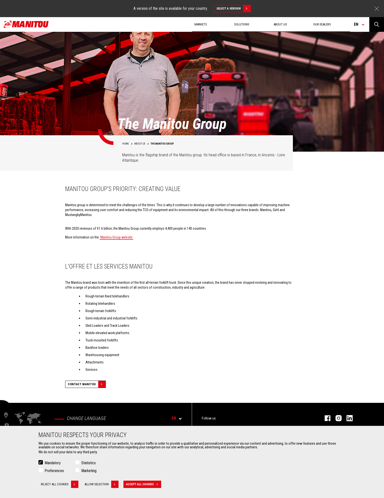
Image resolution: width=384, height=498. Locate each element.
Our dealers (322, 24)
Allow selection (101, 484)
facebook (325, 418)
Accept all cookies (143, 484)
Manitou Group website (116, 237)
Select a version (233, 8)
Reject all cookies (59, 484)
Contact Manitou (87, 384)
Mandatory (53, 463)
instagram (336, 418)
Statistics (88, 463)
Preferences (54, 470)
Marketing (88, 470)
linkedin (347, 418)
